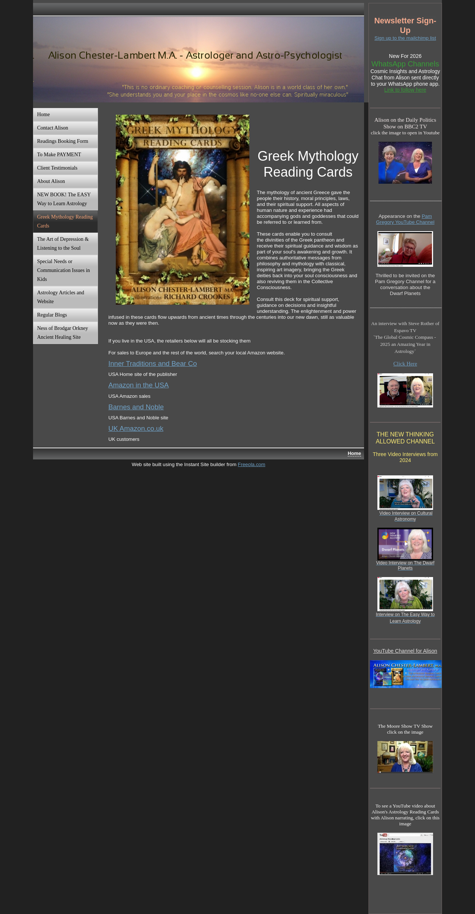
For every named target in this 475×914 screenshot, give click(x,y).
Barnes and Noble (136, 407)
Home (43, 114)
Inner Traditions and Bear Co (152, 363)
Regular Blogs (52, 315)
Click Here (405, 364)
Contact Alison (52, 128)
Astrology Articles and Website (60, 297)
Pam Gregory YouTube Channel (405, 219)
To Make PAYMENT (59, 154)
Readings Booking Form (62, 141)
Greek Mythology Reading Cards (65, 221)
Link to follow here (405, 90)
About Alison (51, 181)
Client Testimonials (57, 168)
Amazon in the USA (138, 385)
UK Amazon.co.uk (135, 428)
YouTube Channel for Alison (405, 651)
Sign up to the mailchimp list (405, 38)
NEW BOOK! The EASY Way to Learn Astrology (64, 199)
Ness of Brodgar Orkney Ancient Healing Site (62, 332)
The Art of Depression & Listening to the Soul (63, 243)
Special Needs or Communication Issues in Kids (63, 270)
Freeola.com (251, 464)
